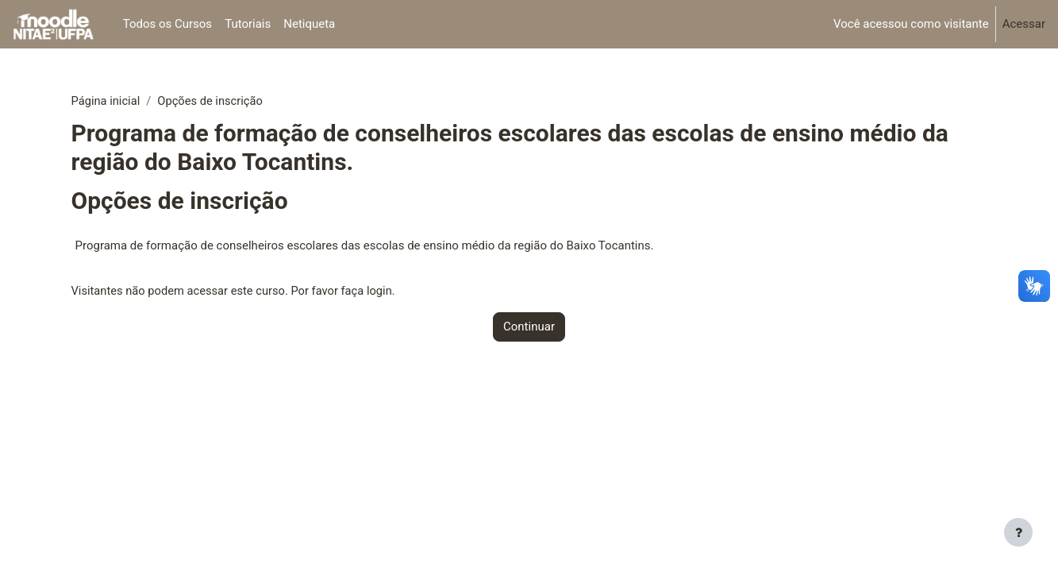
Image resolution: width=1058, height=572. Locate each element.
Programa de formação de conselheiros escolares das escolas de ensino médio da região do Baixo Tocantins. (364, 246)
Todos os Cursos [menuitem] (167, 24)
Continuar (529, 327)
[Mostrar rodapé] (1018, 532)
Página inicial (106, 101)
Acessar (1023, 24)
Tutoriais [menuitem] (248, 24)
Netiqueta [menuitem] (309, 24)
